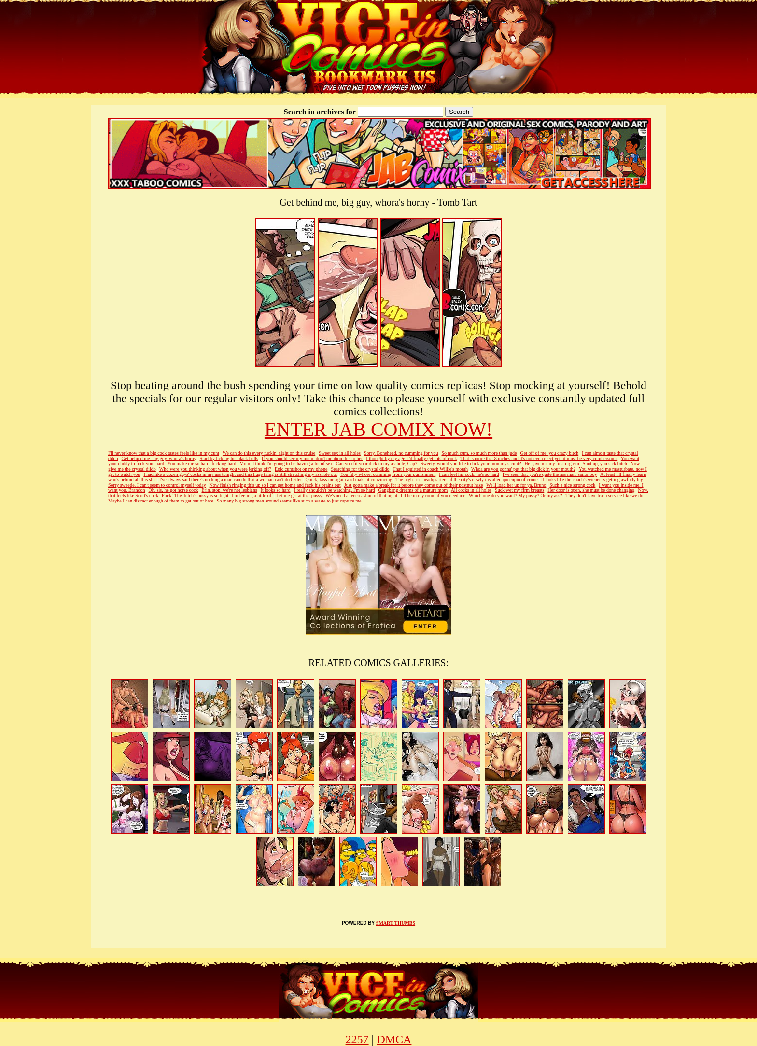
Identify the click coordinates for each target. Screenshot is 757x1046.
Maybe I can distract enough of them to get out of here (160, 500)
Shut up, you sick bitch (605, 463)
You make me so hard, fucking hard (202, 463)
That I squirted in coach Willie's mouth (430, 469)
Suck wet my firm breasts (519, 490)
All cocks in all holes (471, 490)
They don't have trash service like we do (604, 495)
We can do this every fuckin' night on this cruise (269, 453)
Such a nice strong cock (572, 485)
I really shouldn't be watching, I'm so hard (334, 490)
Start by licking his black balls (229, 458)
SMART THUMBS (395, 923)
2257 (357, 1039)
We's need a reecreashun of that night (361, 495)
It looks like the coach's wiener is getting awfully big (592, 479)
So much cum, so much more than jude (479, 453)
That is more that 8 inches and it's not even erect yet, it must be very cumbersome (538, 458)
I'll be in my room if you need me (433, 495)
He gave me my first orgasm (551, 463)
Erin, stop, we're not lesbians (229, 490)
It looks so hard (276, 490)
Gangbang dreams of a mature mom (413, 490)
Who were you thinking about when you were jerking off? (215, 469)
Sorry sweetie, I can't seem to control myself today (157, 485)
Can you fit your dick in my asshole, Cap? (377, 463)
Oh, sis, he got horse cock (173, 490)
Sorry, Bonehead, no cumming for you (401, 453)
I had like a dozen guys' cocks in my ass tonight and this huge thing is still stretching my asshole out (240, 474)
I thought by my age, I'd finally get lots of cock (411, 458)
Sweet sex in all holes (340, 453)
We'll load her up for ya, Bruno (516, 485)
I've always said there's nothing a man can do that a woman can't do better (230, 479)
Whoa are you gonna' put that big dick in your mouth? (523, 469)
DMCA (394, 1039)
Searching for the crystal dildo (360, 469)
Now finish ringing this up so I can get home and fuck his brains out (275, 485)
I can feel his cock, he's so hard (469, 474)
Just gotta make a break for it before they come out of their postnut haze (413, 485)
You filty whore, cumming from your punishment (388, 474)
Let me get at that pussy (299, 495)
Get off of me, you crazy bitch (549, 453)
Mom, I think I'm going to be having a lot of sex (285, 463)
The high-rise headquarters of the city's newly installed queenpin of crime (466, 479)
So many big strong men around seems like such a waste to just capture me (289, 500)
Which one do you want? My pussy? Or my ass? (515, 495)
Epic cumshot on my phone (301, 469)
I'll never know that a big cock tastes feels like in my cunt (163, 453)
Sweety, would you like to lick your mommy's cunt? (471, 463)
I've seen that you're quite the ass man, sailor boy (550, 474)
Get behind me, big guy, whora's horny (159, 458)
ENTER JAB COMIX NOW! (378, 429)
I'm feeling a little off (252, 495)
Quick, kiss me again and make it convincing (348, 479)
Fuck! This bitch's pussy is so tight (195, 495)
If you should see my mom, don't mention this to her (312, 458)
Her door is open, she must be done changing (590, 490)
